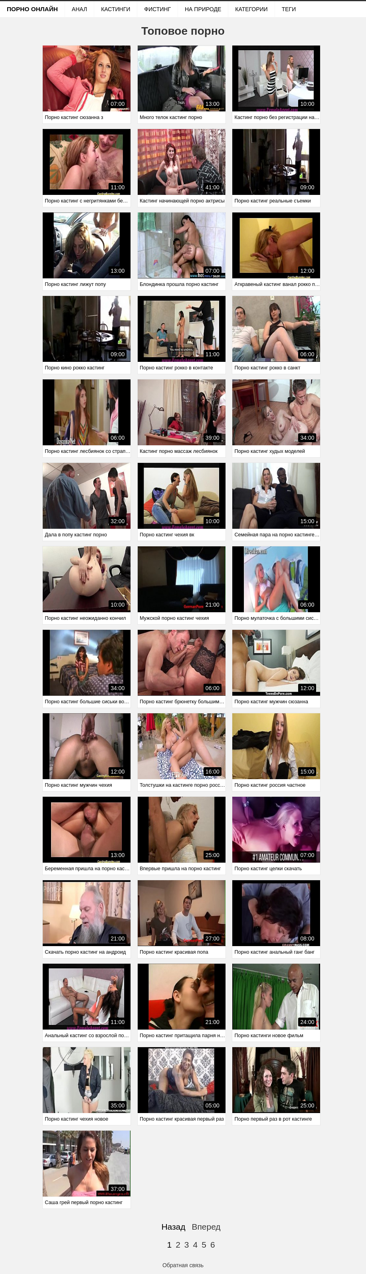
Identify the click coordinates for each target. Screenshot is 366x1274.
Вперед (206, 1226)
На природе (203, 9)
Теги (289, 9)
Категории (251, 9)
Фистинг (157, 9)
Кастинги (115, 9)
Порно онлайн (32, 9)
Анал (79, 9)
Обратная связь (183, 1265)
